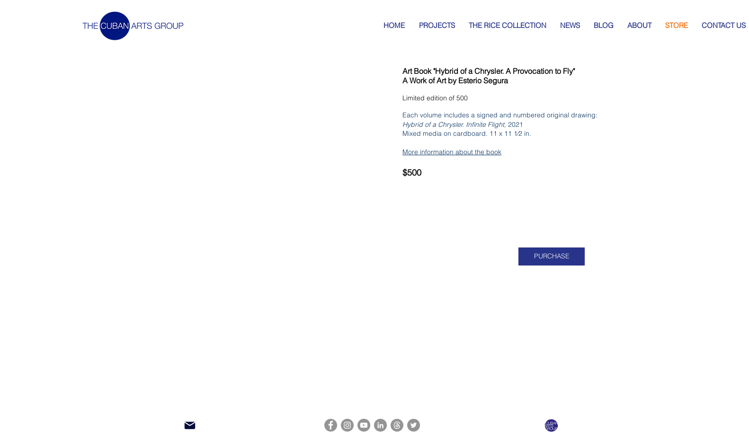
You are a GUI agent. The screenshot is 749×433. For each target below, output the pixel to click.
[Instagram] (347, 425)
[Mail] (190, 425)
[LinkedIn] (380, 425)
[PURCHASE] (551, 256)
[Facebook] (330, 425)
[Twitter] (413, 425)
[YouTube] (363, 425)
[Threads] (397, 425)
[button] (264, 166)
